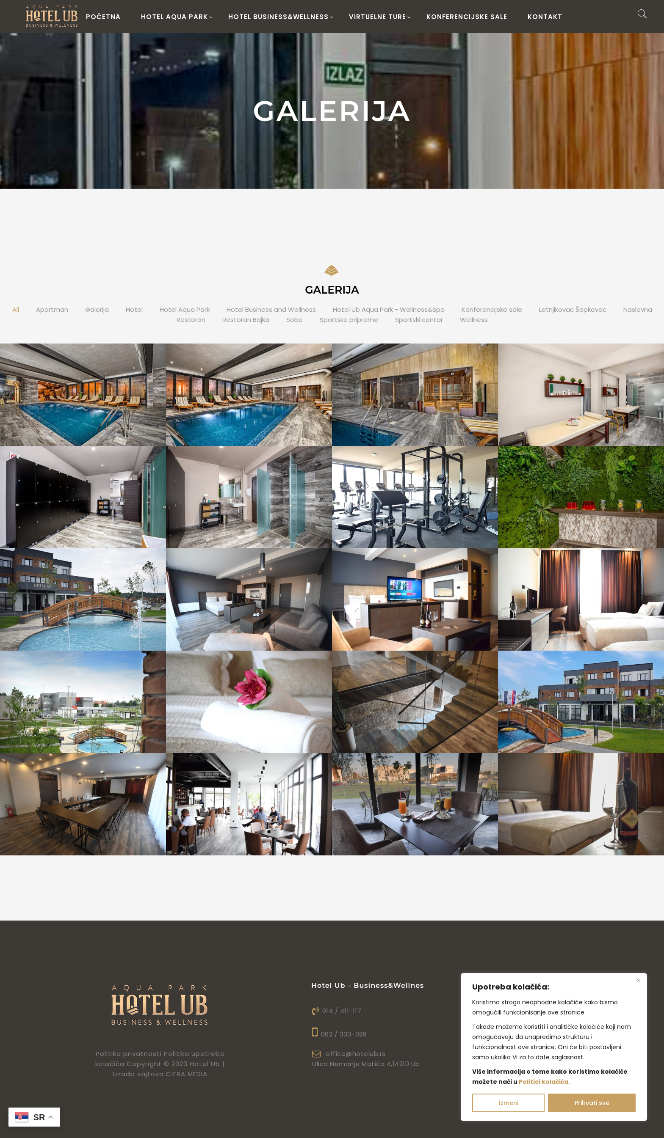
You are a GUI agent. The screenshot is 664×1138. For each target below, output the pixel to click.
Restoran (191, 319)
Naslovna (637, 309)
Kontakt (545, 16)
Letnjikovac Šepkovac (572, 309)
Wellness (474, 319)
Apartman (52, 309)
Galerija (97, 309)
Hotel (134, 309)
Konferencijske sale (466, 16)
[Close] (638, 980)
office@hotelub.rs (349, 1053)
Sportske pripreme (349, 319)
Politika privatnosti (129, 1053)
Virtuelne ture (380, 16)
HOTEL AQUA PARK (177, 16)
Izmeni (508, 1103)
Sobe (294, 319)
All (15, 309)
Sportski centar (419, 319)
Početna (103, 16)
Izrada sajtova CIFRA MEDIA (160, 1073)
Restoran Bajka (245, 319)
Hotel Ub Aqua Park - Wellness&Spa (389, 309)
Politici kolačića (543, 1082)
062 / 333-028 (339, 1034)
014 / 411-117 (336, 1010)
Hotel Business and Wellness (271, 309)
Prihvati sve (592, 1103)
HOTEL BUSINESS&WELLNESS (281, 16)
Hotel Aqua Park (185, 309)
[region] (554, 1047)
